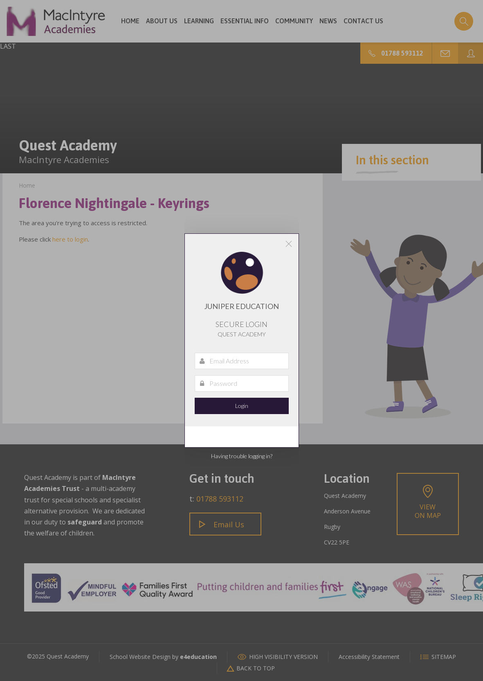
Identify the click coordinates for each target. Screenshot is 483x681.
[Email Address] (242, 361)
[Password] (242, 383)
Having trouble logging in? (241, 456)
